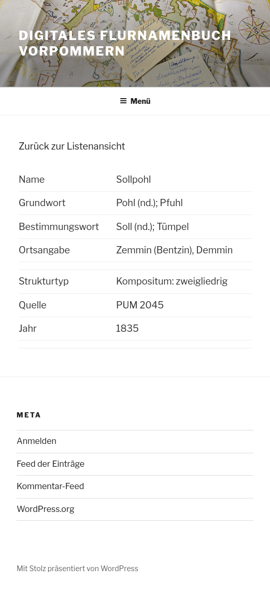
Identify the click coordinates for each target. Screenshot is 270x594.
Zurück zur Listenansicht (72, 146)
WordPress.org (46, 509)
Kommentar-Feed (50, 486)
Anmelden (36, 441)
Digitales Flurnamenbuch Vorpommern (125, 43)
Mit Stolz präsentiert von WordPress (77, 568)
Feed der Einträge (50, 464)
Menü (135, 101)
